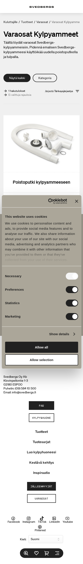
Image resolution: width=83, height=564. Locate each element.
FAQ (41, 405)
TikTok (42, 519)
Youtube (68, 519)
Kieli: (23, 539)
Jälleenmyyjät (41, 486)
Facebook (14, 519)
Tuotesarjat (41, 442)
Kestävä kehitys (41, 462)
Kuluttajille (10, 22)
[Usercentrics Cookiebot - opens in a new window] (50, 201)
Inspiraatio (41, 472)
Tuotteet (27, 22)
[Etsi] (26, 553)
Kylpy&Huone (41, 417)
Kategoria (44, 78)
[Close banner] (76, 201)
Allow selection (41, 360)
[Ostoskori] (46, 553)
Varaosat (42, 22)
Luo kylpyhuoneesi (41, 452)
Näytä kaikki (17, 78)
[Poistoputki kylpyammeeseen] (41, 159)
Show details (59, 334)
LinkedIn (54, 519)
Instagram (29, 519)
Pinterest (40, 528)
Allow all (41, 347)
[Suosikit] (36, 553)
